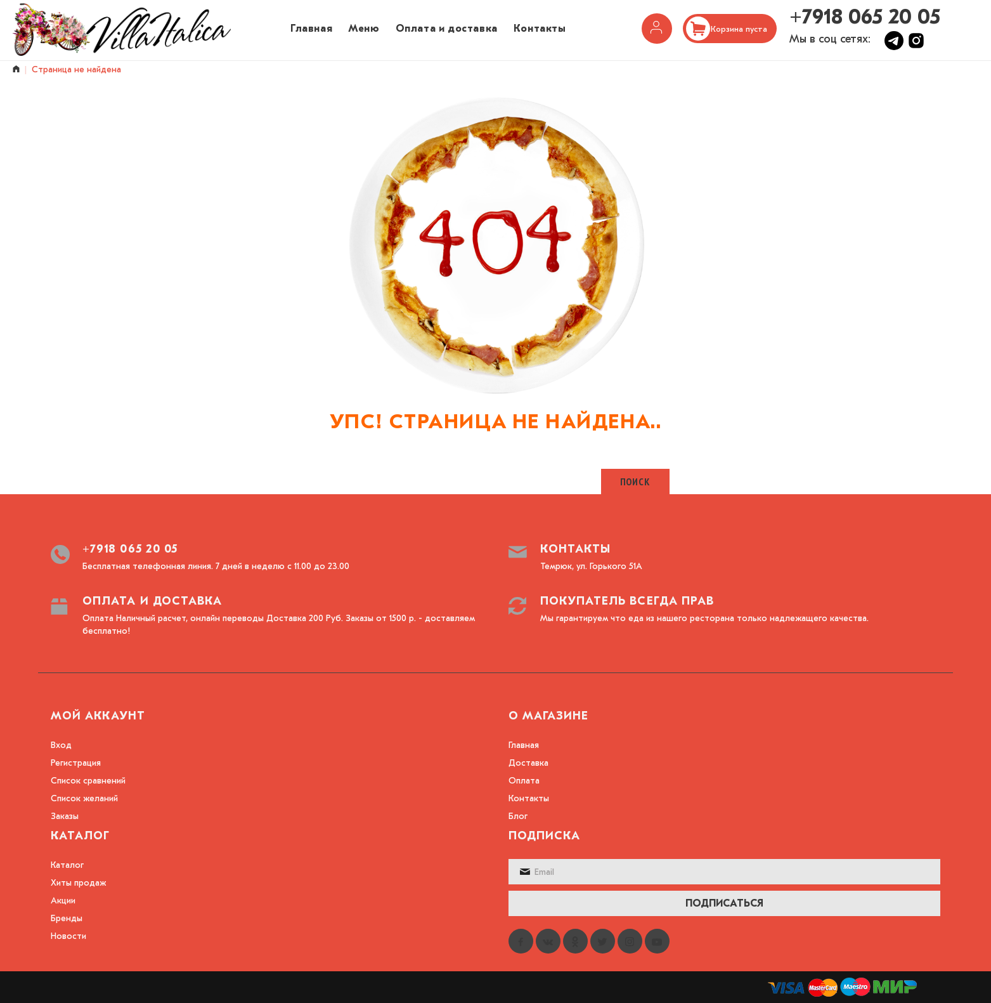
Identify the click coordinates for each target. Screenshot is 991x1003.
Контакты (528, 798)
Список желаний (84, 798)
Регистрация (76, 762)
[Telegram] (895, 46)
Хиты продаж (78, 882)
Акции (63, 900)
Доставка (528, 762)
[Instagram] (916, 46)
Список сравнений (88, 780)
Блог (518, 816)
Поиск (635, 481)
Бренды (66, 918)
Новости (68, 936)
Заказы (65, 816)
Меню (363, 28)
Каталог (67, 865)
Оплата (524, 780)
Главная (311, 28)
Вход (61, 745)
